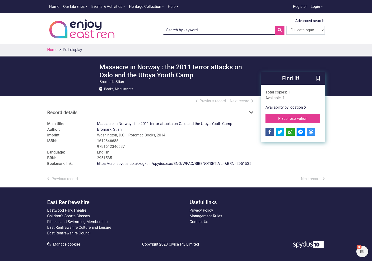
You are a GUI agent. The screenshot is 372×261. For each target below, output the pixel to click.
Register (300, 6)
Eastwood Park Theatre (66, 210)
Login (315, 6)
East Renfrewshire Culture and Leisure (79, 227)
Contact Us (199, 221)
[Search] (279, 30)
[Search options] (305, 30)
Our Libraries (74, 6)
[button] (318, 79)
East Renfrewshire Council (69, 233)
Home (54, 6)
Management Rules (206, 216)
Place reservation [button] (299, 118)
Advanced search (309, 21)
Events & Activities (106, 6)
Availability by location (285, 107)
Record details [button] (62, 112)
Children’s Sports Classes (68, 216)
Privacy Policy (201, 210)
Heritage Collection (145, 6)
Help (172, 6)
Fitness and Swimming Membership (77, 221)
